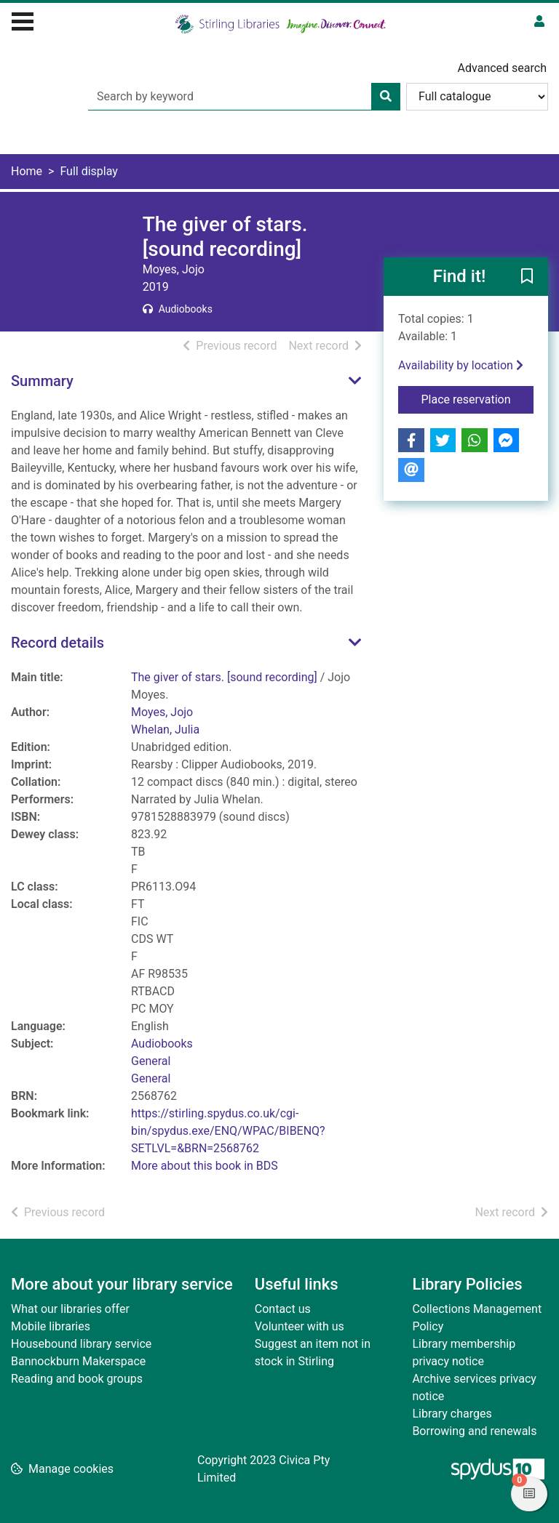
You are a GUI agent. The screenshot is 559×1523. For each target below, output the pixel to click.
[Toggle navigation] (22, 20)
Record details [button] (57, 642)
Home (26, 171)
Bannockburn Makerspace (78, 1361)
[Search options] (477, 96)
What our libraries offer (70, 1309)
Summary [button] (42, 381)
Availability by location (460, 365)
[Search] (385, 96)
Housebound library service (81, 1344)
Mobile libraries (50, 1326)
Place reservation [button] (477, 398)
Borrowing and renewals (474, 1431)
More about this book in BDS (204, 1166)
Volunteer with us (299, 1326)
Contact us (283, 1309)
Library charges (451, 1413)
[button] (527, 277)
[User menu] (539, 22)
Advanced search (502, 68)
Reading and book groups (77, 1379)
